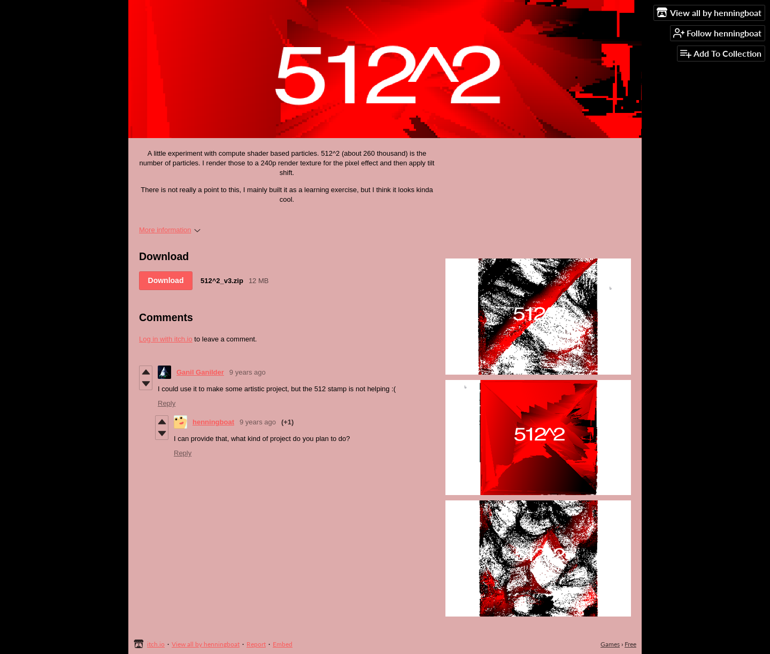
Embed (282, 644)
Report (256, 644)
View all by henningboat (206, 644)
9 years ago (247, 372)
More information (170, 230)
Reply (166, 403)
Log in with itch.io (165, 339)
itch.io (156, 644)
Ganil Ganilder (200, 372)
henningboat (213, 422)
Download (166, 280)
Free (630, 644)
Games (610, 644)
